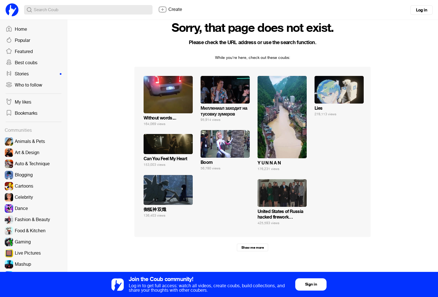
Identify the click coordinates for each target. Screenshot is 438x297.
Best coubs (21, 63)
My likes (18, 102)
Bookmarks (21, 113)
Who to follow (24, 85)
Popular (18, 40)
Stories (33, 74)
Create (170, 9)
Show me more (252, 247)
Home (16, 29)
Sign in (311, 284)
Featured (19, 52)
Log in (421, 10)
